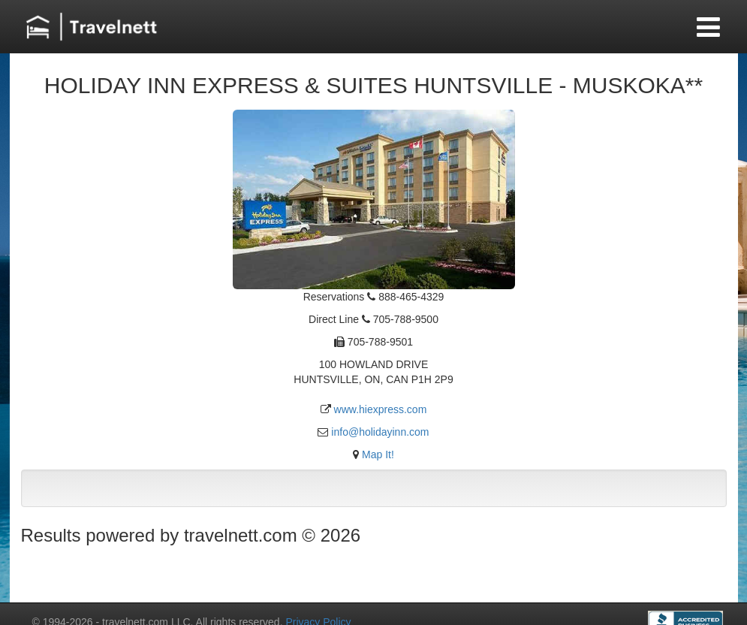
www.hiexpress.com (380, 409)
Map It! (378, 454)
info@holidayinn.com (380, 432)
